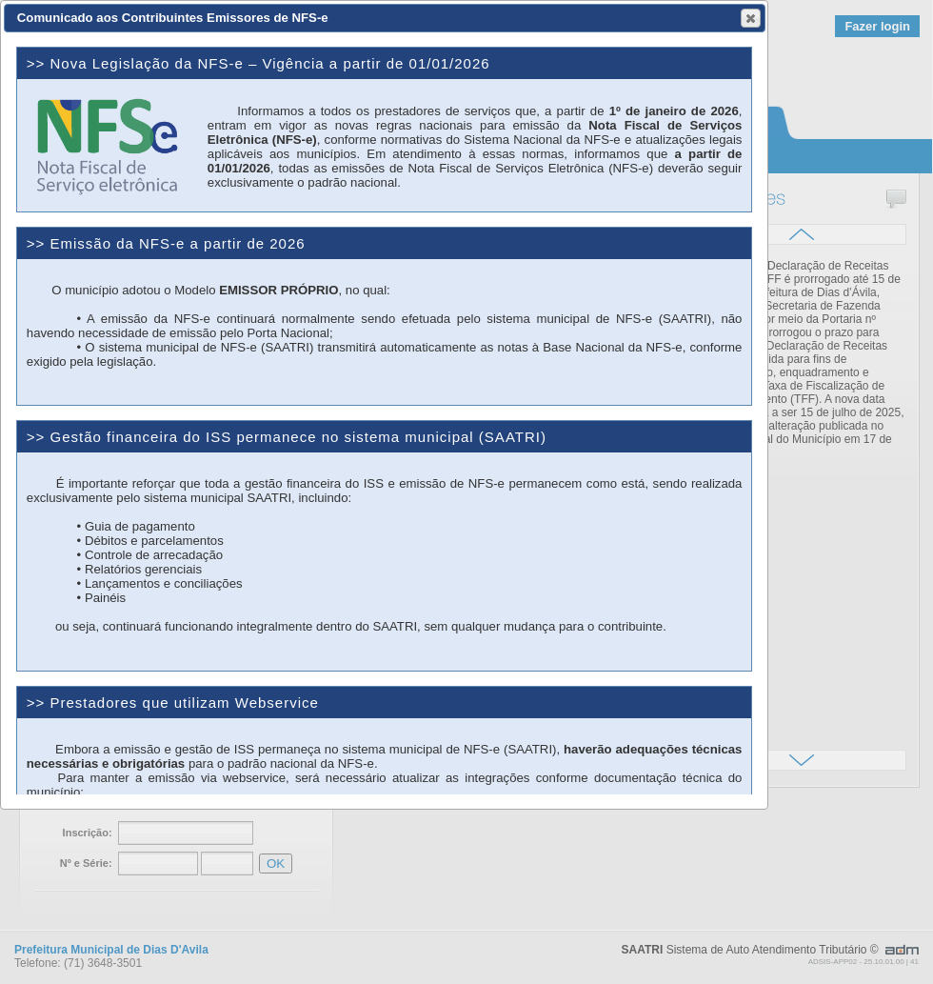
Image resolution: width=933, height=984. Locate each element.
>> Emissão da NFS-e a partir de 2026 (166, 243)
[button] (751, 18)
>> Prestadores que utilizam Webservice (173, 702)
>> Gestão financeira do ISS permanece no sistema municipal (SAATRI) (286, 437)
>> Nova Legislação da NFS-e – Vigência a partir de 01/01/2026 (258, 63)
